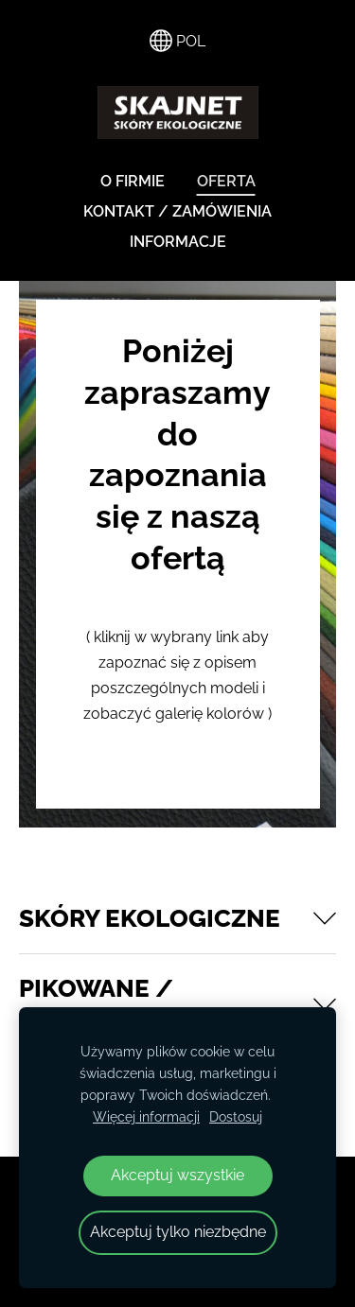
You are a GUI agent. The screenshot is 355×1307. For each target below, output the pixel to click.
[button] (177, 918)
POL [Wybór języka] (177, 40)
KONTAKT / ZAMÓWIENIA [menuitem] (177, 211)
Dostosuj (235, 1116)
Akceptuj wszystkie (177, 1175)
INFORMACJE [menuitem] (178, 242)
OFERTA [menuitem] (226, 181)
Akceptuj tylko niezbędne (178, 1232)
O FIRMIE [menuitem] (132, 181)
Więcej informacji (146, 1116)
